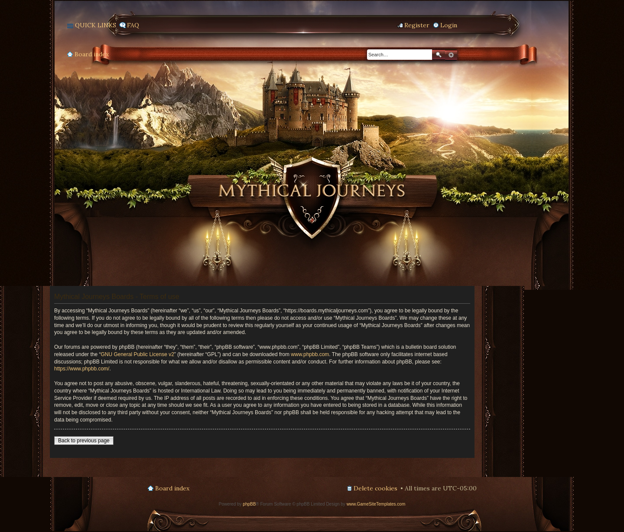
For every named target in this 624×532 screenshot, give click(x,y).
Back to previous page (84, 441)
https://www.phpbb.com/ (81, 369)
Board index (92, 54)
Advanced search (451, 55)
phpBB (249, 504)
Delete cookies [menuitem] (375, 488)
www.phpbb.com (310, 354)
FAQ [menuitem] (133, 25)
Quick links (95, 25)
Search (438, 54)
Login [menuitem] (448, 25)
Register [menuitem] (416, 25)
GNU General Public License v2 (137, 354)
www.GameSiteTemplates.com (376, 504)
